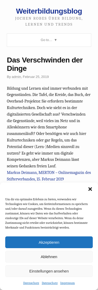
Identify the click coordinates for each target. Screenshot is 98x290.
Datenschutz (31, 283)
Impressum (67, 283)
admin (16, 77)
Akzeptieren (49, 242)
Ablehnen (49, 256)
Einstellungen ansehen (49, 271)
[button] (90, 189)
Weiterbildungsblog (49, 11)
